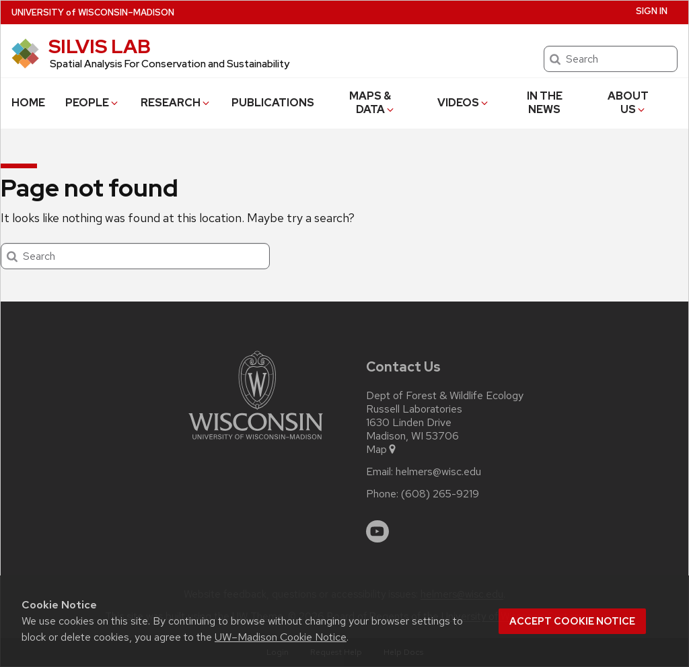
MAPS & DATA (372, 102)
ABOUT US (628, 102)
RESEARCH (176, 103)
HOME (28, 103)
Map (382, 449)
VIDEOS (463, 103)
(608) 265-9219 (440, 494)
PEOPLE (92, 103)
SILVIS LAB (99, 46)
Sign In (651, 11)
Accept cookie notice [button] (572, 621)
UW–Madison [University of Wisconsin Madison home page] (92, 12)
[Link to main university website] (255, 442)
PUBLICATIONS (272, 103)
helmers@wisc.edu (438, 472)
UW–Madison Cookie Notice (281, 637)
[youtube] (377, 531)
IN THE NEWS (545, 102)
